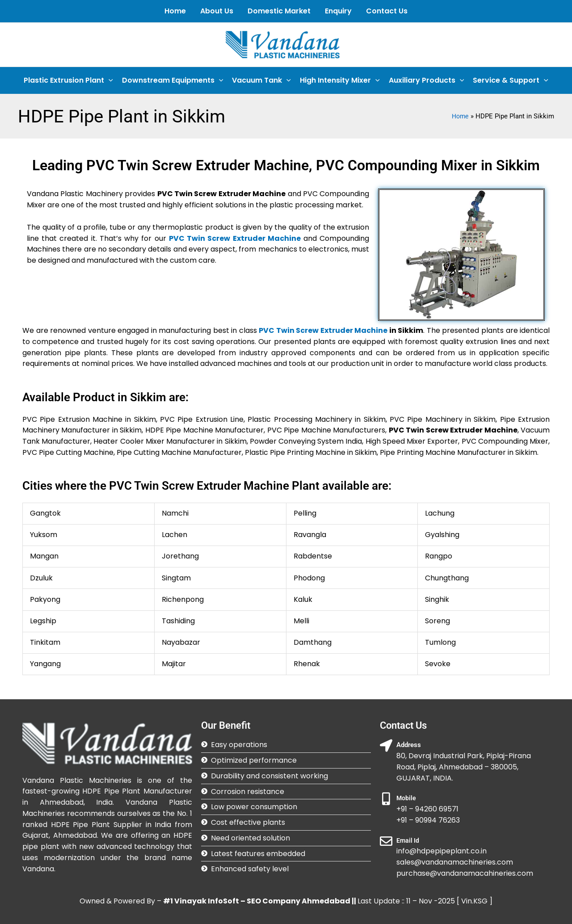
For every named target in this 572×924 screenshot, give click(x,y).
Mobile (406, 798)
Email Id (408, 840)
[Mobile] (386, 799)
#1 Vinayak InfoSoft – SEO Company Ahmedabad (256, 901)
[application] (108, 80)
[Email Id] (386, 841)
